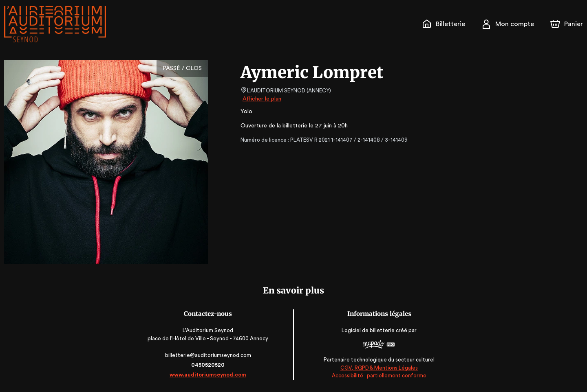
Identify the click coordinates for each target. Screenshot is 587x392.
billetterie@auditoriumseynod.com (209, 355)
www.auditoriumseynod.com (209, 375)
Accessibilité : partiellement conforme (378, 375)
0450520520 (209, 365)
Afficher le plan (261, 99)
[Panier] (566, 24)
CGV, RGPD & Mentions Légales (378, 368)
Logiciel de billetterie (367, 330)
